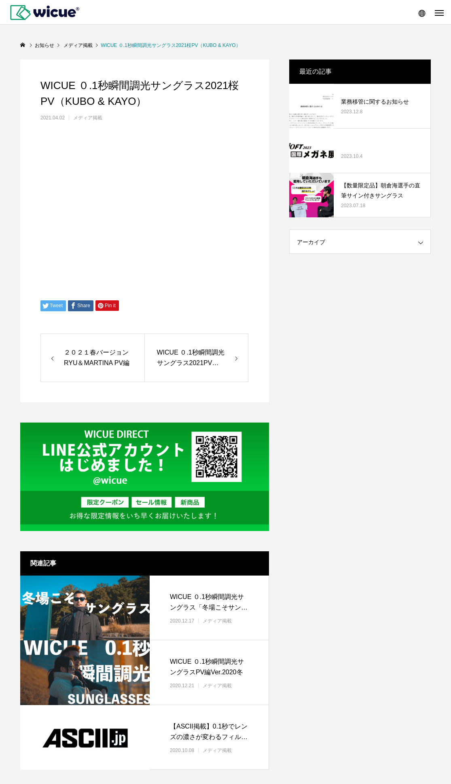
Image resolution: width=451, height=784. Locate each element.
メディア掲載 (87, 118)
